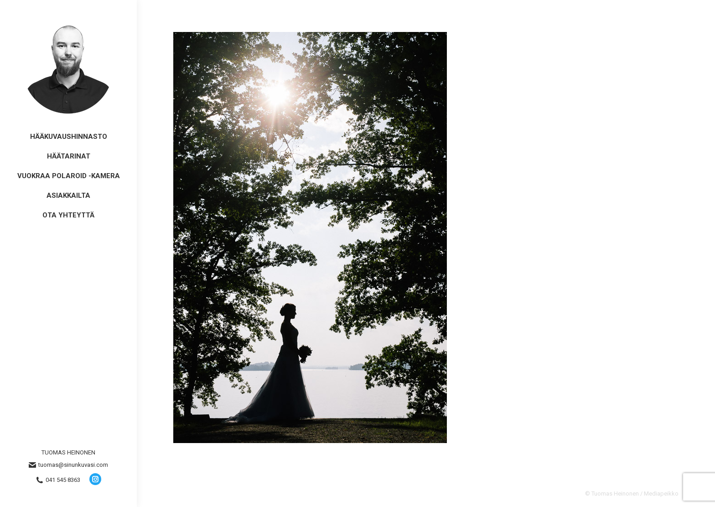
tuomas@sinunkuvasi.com (68, 465)
